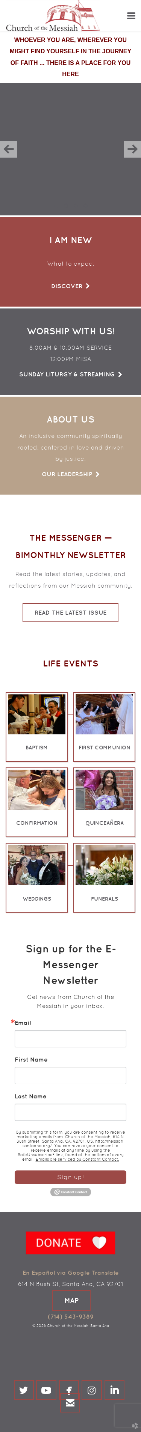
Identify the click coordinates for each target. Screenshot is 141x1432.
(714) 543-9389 (71, 1316)
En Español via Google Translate (71, 1272)
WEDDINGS (37, 899)
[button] (71, 1300)
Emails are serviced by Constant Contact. (77, 1159)
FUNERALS (104, 899)
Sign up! (70, 1177)
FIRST (104, 748)
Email (23, 1023)
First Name (31, 1059)
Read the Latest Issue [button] (70, 612)
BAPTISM (37, 748)
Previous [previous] (8, 149)
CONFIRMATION (37, 823)
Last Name (31, 1096)
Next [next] (132, 149)
